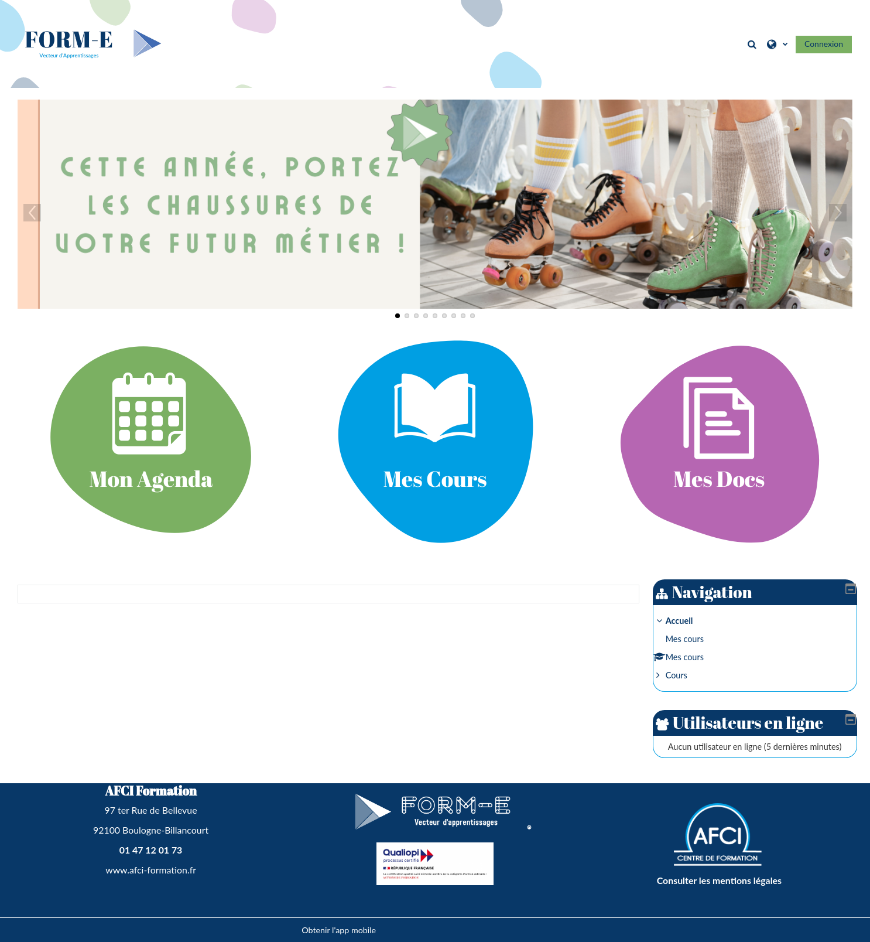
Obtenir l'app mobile (339, 930)
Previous (32, 212)
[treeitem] (759, 648)
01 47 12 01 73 (151, 849)
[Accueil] (91, 43)
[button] (753, 43)
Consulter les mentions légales (719, 880)
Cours (685, 675)
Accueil (688, 621)
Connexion (823, 44)
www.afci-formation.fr (150, 869)
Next (838, 212)
